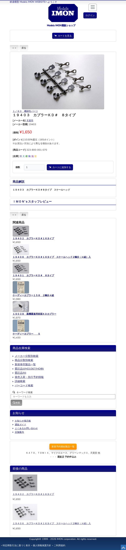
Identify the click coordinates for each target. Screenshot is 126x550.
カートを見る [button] (63, 35)
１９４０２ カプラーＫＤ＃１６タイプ (33, 494)
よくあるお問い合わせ (26, 428)
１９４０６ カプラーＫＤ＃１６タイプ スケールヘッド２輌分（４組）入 (52, 523)
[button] (90, 15)
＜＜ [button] (14, 47)
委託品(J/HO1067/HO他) (29, 369)
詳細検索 (20, 381)
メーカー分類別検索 (26, 356)
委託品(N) (20, 373)
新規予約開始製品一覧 (63, 446)
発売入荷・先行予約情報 (29, 377)
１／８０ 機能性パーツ (25, 111)
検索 (16, 402)
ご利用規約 (59, 545)
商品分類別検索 (24, 360)
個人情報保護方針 (42, 545)
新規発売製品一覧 (25, 364)
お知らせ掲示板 (23, 420)
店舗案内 (19, 432)
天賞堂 (29, 120)
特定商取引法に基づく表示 (16, 545)
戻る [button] (23, 47)
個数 (17, 167)
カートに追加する (60, 167)
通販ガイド (20, 424)
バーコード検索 (24, 385)
